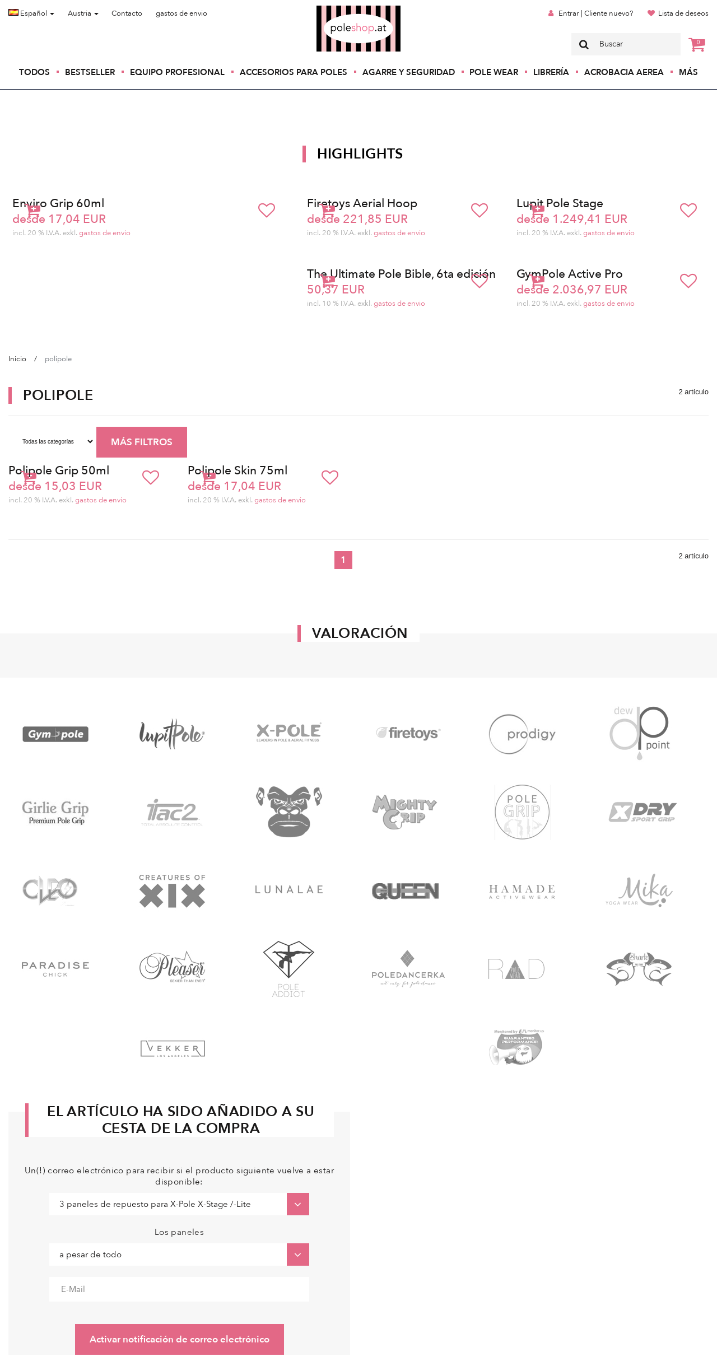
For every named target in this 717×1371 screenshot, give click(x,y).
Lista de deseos (683, 13)
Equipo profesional (177, 72)
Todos (34, 72)
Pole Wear (493, 72)
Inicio (17, 359)
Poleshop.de (332, 9)
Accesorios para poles (293, 72)
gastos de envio (181, 13)
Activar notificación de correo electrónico (179, 1339)
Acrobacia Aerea (624, 72)
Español (31, 13)
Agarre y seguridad (408, 72)
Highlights (360, 154)
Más (688, 72)
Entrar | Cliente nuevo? (595, 13)
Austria (83, 13)
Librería (551, 72)
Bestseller (90, 72)
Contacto (126, 13)
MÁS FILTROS (142, 442)
